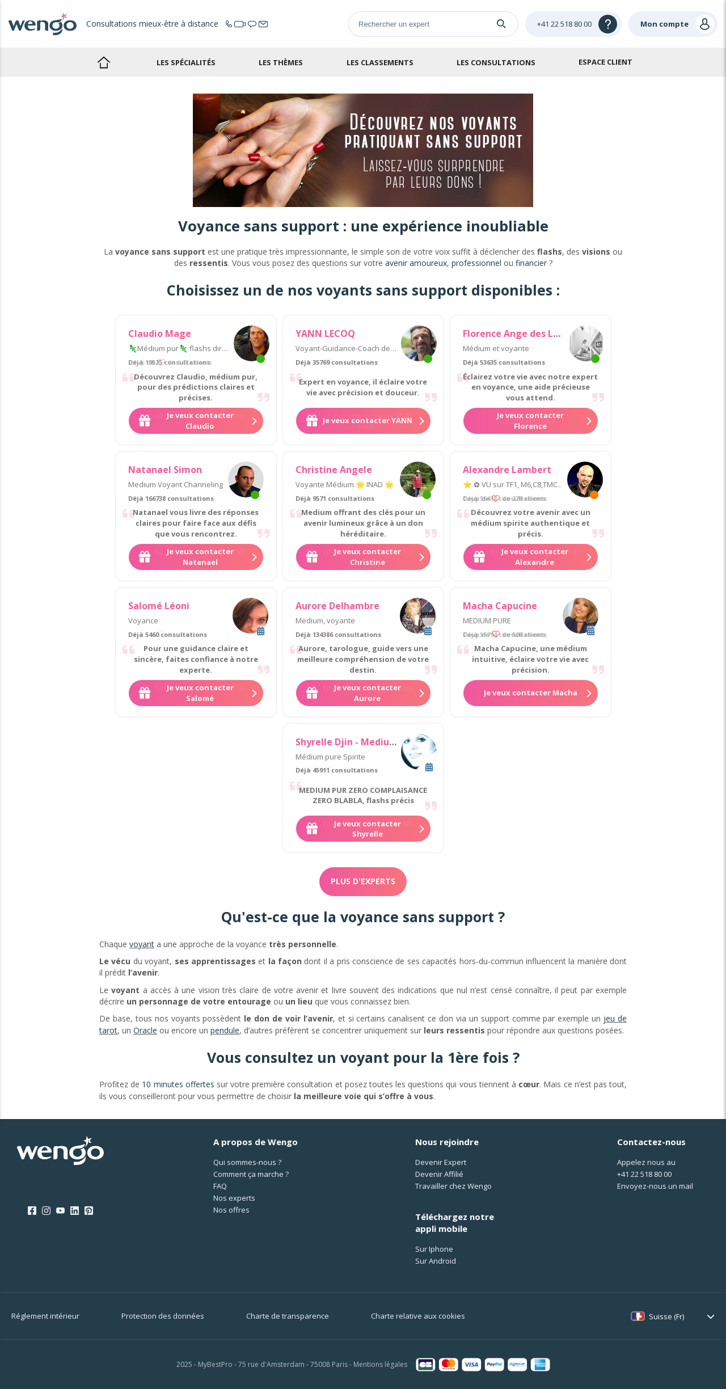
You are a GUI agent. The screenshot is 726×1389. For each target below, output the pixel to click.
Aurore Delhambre (337, 605)
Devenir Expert (440, 1162)
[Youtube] (60, 1211)
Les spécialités (186, 62)
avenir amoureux (416, 262)
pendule (224, 1030)
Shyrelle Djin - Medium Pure (358, 742)
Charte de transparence (287, 1316)
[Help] (573, 24)
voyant (141, 944)
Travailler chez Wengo (453, 1186)
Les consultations (496, 62)
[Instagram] (46, 1211)
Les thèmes (281, 62)
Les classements (380, 62)
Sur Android (435, 1261)
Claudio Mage (159, 333)
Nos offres (231, 1210)
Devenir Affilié (439, 1174)
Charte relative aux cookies (418, 1316)
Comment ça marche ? (251, 1174)
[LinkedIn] (74, 1211)
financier (531, 262)
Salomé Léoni (158, 605)
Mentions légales (380, 1364)
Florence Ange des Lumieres (526, 333)
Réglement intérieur (45, 1316)
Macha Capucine (500, 605)
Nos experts (234, 1198)
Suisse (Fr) (666, 1316)
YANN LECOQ (325, 333)
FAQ (220, 1186)
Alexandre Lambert (507, 469)
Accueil (103, 62)
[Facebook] (32, 1211)
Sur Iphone (434, 1249)
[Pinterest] (89, 1211)
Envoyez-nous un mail (655, 1186)
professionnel (476, 262)
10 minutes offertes (178, 1084)
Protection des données (162, 1316)
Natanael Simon (165, 469)
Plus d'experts (363, 881)
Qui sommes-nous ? (247, 1162)
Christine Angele (334, 469)
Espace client (605, 62)
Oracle (145, 1030)
